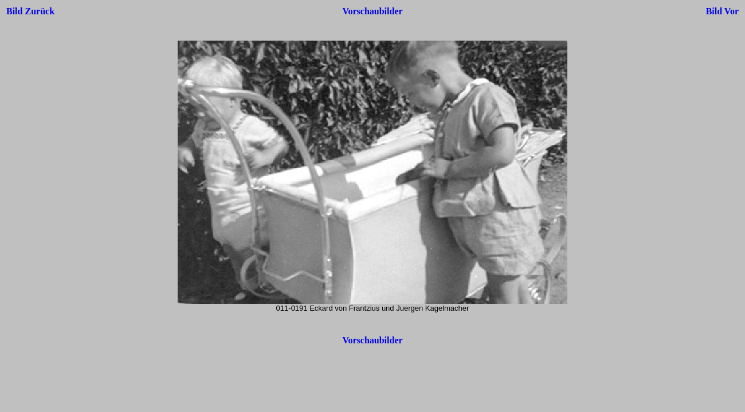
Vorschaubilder (372, 11)
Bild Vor (722, 11)
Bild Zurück (30, 11)
